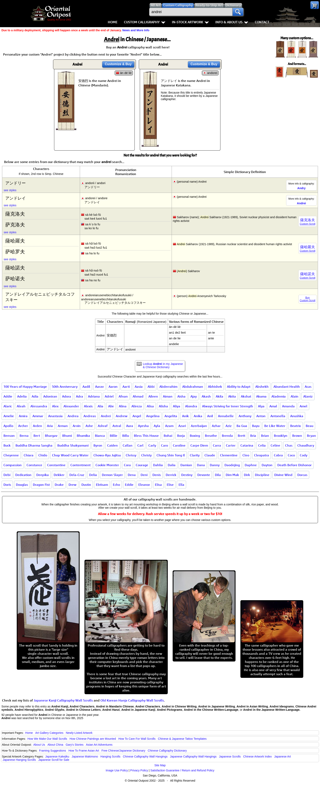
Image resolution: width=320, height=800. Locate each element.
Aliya (176, 406)
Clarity (195, 455)
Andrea (73, 416)
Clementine (229, 455)
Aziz (229, 426)
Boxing (195, 436)
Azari (182, 426)
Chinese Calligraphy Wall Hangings (145, 756)
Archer (23, 426)
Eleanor (144, 485)
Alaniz (308, 396)
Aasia (139, 386)
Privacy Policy (139, 770)
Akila (219, 396)
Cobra (278, 455)
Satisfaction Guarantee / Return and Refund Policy (182, 770)
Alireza (136, 406)
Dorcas (302, 475)
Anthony (245, 416)
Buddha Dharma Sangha (34, 445)
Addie (7, 396)
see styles (10, 190)
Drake (59, 485)
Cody (303, 455)
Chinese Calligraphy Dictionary (167, 750)
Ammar (37, 416)
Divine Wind (283, 475)
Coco (291, 455)
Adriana (94, 396)
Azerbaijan (199, 426)
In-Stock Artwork (190, 22)
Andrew (122, 416)
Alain (294, 396)
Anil (210, 416)
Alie (111, 406)
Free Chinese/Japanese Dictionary (123, 750)
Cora (127, 465)
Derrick (171, 475)
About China (55, 744)
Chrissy (131, 455)
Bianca (100, 436)
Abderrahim (168, 386)
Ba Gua (242, 426)
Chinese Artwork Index (257, 756)
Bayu (255, 426)
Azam (169, 426)
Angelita (170, 416)
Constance (34, 465)
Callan (127, 445)
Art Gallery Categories (49, 732)
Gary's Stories (74, 744)
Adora (66, 396)
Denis (156, 475)
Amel (303, 406)
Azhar (216, 426)
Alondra (191, 406)
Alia (100, 406)
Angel (136, 416)
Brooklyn (280, 436)
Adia (35, 396)
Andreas (89, 416)
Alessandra (38, 406)
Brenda (227, 436)
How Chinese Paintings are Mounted (93, 738)
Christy (146, 455)
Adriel (109, 396)
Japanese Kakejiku (57, 756)
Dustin (86, 485)
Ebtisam (102, 485)
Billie (113, 436)
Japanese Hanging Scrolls (19, 759)
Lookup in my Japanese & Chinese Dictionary (163, 365)
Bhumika (83, 436)
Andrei (106, 416)
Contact (262, 22)
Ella (181, 485)
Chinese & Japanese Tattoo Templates (182, 738)
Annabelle (226, 416)
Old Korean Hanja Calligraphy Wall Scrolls (132, 700)
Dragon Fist (41, 485)
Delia (93, 475)
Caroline (179, 445)
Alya (261, 406)
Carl (140, 445)
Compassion (12, 465)
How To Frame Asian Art (83, 750)
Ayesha (143, 426)
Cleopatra (261, 455)
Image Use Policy (117, 770)
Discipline (262, 475)
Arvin (77, 426)
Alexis (88, 406)
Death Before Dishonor (294, 465)
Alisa (150, 406)
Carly (152, 445)
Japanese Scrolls (230, 756)
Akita (232, 396)
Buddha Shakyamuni (73, 445)
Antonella (277, 416)
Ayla (157, 426)
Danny (215, 465)
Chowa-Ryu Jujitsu (107, 455)
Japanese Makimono (85, 756)
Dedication (23, 475)
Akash (206, 396)
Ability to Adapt (238, 386)
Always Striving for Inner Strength (227, 406)
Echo (116, 485)
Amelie (8, 416)
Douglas (22, 485)
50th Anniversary (65, 386)
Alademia (278, 396)
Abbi (151, 386)
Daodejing (232, 465)
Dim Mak (232, 475)
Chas (288, 445)
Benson (9, 436)
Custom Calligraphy (144, 22)
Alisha (163, 406)
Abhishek (215, 386)
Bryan (311, 436)
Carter (231, 445)
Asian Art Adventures (99, 744)
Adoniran (50, 396)
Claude (209, 455)
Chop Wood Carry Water (70, 455)
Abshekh (262, 386)
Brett (241, 436)
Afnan (123, 396)
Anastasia (55, 416)
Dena (132, 475)
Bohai (168, 436)
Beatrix (295, 426)
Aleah (21, 406)
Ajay (193, 396)
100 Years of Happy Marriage (25, 386)
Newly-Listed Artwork (79, 732)
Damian (186, 465)
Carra (217, 445)
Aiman (167, 396)
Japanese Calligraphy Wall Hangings (193, 756)
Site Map (160, 765)
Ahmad (138, 396)
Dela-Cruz (76, 475)
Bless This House (146, 436)
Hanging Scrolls (110, 756)
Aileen (153, 396)
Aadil (86, 386)
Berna (24, 436)
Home (112, 22)
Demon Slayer (112, 475)
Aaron (113, 386)
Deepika (42, 475)
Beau (309, 426)
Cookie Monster (107, 465)
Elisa (158, 485)
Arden (37, 426)
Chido (42, 455)
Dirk (247, 475)
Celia (262, 445)
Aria (50, 426)
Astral (116, 426)
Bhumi (67, 436)
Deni (144, 475)
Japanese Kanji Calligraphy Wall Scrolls (63, 700)
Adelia (22, 396)
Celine (275, 445)
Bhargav (51, 436)
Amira (23, 416)
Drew (73, 485)
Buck (7, 445)
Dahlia (158, 465)
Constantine (56, 465)
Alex (55, 406)
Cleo (245, 455)
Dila (218, 475)
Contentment (80, 465)
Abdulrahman (192, 386)
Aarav (99, 386)
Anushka (296, 416)
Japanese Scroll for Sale (53, 759)
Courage (142, 465)
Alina (123, 406)
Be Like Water (274, 426)
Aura (129, 426)
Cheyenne (11, 455)
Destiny (186, 475)
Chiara (28, 455)
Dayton (267, 465)
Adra (79, 396)
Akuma (261, 396)
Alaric (7, 406)
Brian (265, 436)
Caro (164, 445)
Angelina (153, 416)
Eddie (129, 485)
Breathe (211, 436)
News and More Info (135, 30)
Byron (97, 445)
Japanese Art (282, 756)
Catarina (246, 445)
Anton (261, 416)
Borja (181, 436)
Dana (201, 465)
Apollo (8, 426)
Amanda (288, 406)
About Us (39, 744)
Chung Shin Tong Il (171, 455)
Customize (118, 64)
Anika (198, 416)
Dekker (59, 475)
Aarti (126, 386)
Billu (125, 436)
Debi (6, 475)
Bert (36, 436)
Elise (170, 485)
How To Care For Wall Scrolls (137, 738)
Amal (273, 406)
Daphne (251, 465)
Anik (185, 416)
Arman (63, 426)
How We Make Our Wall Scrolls (47, 738)
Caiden (112, 445)
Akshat (246, 396)
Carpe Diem (199, 445)
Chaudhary (305, 445)
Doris (7, 485)
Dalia (172, 465)
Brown (297, 436)
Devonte (203, 475)
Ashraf (103, 426)
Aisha (181, 396)
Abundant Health (286, 386)
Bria (253, 436)
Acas (308, 386)
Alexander (71, 406)
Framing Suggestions (52, 750)
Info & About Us (231, 22)
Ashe (89, 426)
